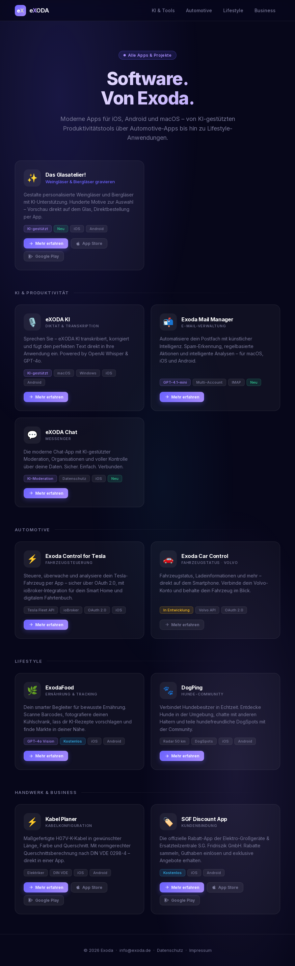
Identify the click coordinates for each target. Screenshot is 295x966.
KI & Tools (163, 10)
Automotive (199, 10)
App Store (89, 243)
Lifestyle (233, 10)
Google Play (44, 256)
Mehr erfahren (46, 243)
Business (265, 10)
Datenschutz (170, 950)
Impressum (200, 950)
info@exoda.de (135, 950)
